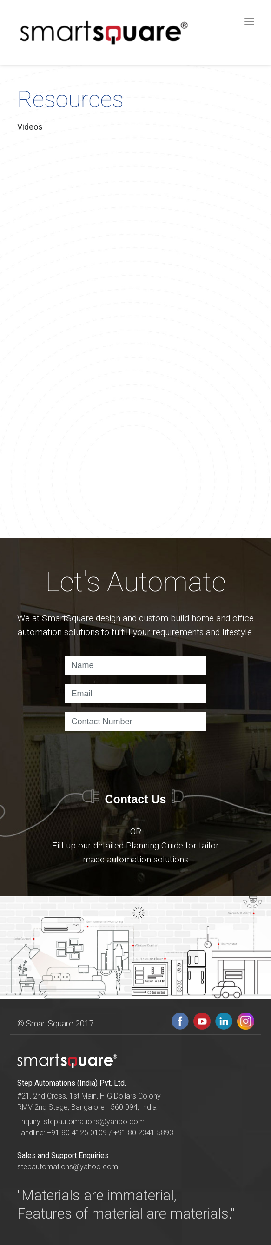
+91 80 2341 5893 (143, 1132)
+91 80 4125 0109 (78, 1132)
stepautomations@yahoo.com (94, 1121)
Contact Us (135, 799)
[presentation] (135, 758)
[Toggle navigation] (249, 21)
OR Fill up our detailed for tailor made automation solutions (135, 845)
